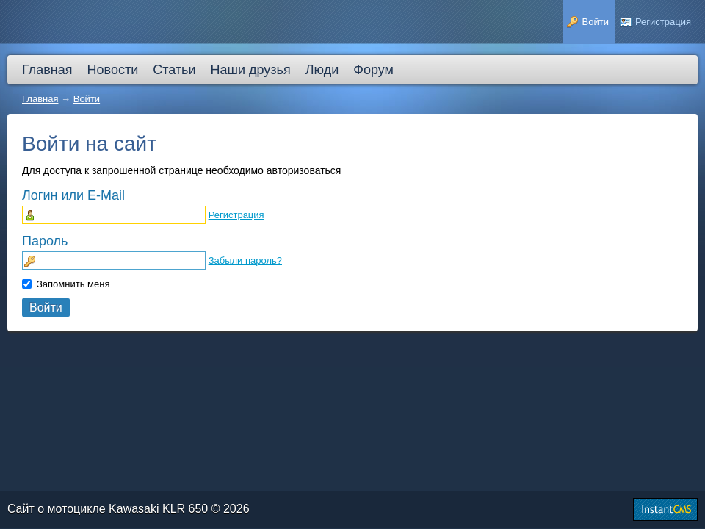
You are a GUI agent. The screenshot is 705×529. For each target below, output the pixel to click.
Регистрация (236, 214)
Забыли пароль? (245, 260)
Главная (40, 98)
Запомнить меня (73, 283)
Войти (86, 98)
